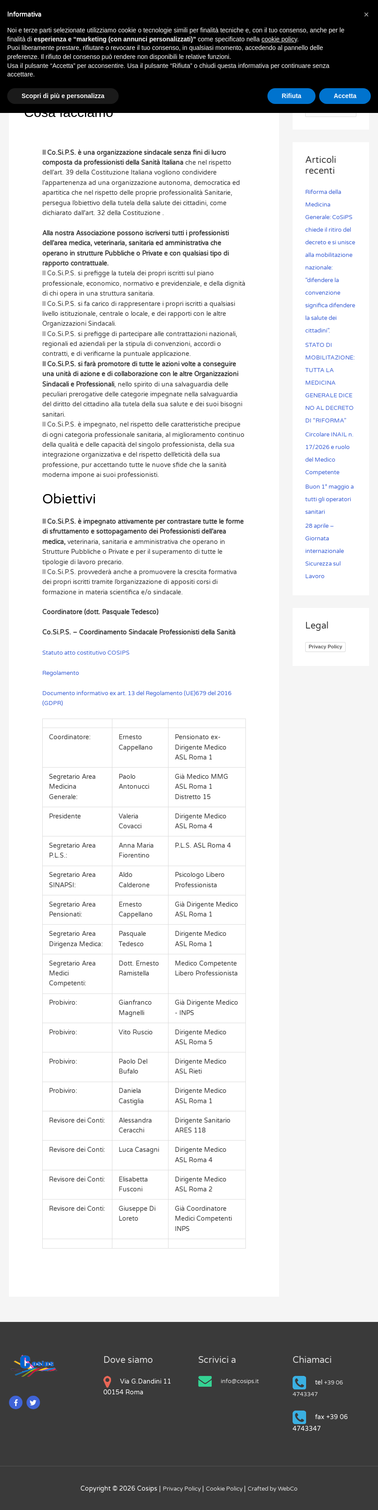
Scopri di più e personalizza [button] (63, 95)
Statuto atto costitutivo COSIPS (89, 651)
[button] (366, 14)
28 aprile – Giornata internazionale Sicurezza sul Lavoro (326, 588)
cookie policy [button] (279, 39)
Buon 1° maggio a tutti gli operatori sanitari (330, 536)
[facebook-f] (17, 1401)
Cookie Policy (223, 1487)
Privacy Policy (325, 684)
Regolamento (62, 671)
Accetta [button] (345, 95)
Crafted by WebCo (276, 1487)
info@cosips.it (241, 1380)
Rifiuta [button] (292, 95)
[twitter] (34, 1401)
